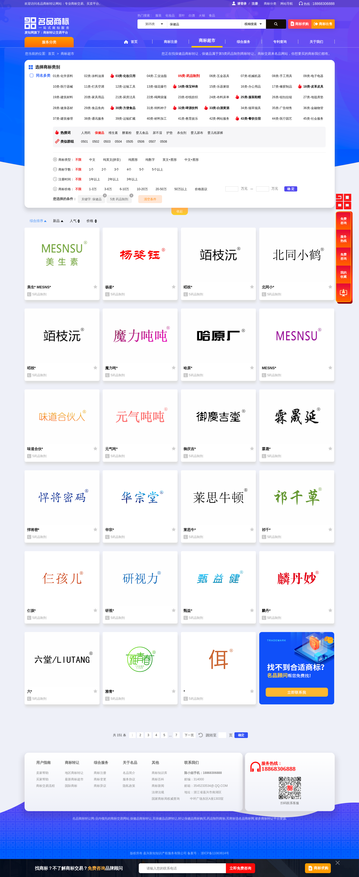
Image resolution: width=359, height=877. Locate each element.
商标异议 (100, 786)
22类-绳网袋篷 (157, 97)
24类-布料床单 (219, 97)
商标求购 (300, 23)
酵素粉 (127, 133)
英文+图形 (170, 159)
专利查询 (280, 42)
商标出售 (323, 24)
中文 (92, 159)
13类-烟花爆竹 (157, 86)
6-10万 (124, 189)
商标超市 (207, 40)
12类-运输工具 (126, 86)
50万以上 (180, 189)
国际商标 (71, 786)
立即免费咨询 (240, 868)
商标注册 (170, 42)
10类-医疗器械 (63, 86)
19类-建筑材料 (63, 97)
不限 (78, 159)
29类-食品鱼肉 (94, 108)
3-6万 (108, 189)
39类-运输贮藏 (126, 118)
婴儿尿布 (197, 133)
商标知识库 (159, 773)
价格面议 (201, 189)
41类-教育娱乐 (188, 118)
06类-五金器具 (219, 76)
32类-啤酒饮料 (188, 108)
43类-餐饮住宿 (251, 118)
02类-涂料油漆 (94, 76)
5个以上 (157, 169)
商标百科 (158, 779)
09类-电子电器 (313, 76)
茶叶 (182, 15)
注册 (255, 3)
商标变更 (100, 779)
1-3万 (93, 189)
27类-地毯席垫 (313, 97)
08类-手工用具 (282, 76)
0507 (152, 141)
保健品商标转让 (186, 54)
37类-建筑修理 (63, 118)
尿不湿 (157, 133)
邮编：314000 (194, 779)
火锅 (202, 15)
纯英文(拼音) (112, 159)
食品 (212, 15)
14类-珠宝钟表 (188, 86)
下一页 (189, 735)
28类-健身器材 (63, 108)
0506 (141, 141)
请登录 (242, 3)
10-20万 (142, 189)
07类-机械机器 (251, 76)
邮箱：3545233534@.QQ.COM (206, 786)
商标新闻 (158, 786)
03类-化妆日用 (126, 76)
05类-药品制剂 (189, 76)
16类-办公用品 (251, 86)
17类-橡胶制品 (282, 86)
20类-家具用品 (94, 97)
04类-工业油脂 (157, 76)
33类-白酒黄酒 (219, 108)
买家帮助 (42, 779)
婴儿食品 (142, 133)
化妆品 (170, 15)
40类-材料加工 (157, 118)
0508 (163, 141)
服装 (158, 15)
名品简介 (129, 773)
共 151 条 (119, 735)
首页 (134, 42)
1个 (91, 169)
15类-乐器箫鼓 (219, 86)
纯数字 (150, 159)
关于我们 (316, 42)
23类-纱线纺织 (188, 97)
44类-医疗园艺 (282, 118)
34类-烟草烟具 (251, 108)
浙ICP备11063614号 (215, 853)
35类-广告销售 (282, 108)
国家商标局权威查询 (166, 799)
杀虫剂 (181, 133)
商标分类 (270, 3)
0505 (129, 141)
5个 (141, 169)
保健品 (99, 133)
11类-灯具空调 (94, 86)
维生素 (113, 133)
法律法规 (158, 792)
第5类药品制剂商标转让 (236, 54)
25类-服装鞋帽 (251, 97)
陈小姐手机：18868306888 (203, 773)
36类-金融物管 (313, 108)
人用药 (85, 133)
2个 (104, 169)
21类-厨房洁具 (126, 97)
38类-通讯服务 (94, 118)
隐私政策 (129, 786)
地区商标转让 (74, 773)
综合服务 (243, 42)
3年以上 (132, 179)
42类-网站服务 (219, 118)
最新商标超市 (74, 779)
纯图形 (133, 159)
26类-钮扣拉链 (282, 97)
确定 (241, 735)
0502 (95, 141)
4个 (129, 169)
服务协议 (129, 779)
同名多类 (40, 75)
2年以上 (113, 179)
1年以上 (94, 179)
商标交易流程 (45, 786)
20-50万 (161, 189)
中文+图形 (192, 159)
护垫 (169, 133)
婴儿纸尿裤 (215, 133)
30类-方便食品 (126, 108)
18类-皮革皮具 (313, 86)
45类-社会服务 (313, 118)
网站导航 (286, 3)
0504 (118, 141)
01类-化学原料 (63, 76)
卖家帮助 (42, 773)
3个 (116, 169)
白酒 (192, 15)
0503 (107, 141)
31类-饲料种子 (157, 108)
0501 (84, 141)
